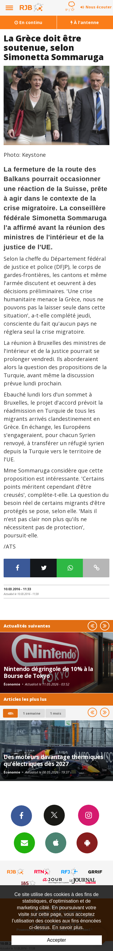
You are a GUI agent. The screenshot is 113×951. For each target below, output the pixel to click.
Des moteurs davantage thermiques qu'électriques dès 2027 (53, 760)
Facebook (21, 815)
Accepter (56, 940)
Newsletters (24, 842)
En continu (28, 22)
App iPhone (55, 842)
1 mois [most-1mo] (55, 713)
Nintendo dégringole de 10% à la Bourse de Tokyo (48, 672)
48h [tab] (10, 713)
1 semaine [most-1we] (31, 713)
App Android (87, 842)
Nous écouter (99, 7)
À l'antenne (85, 22)
